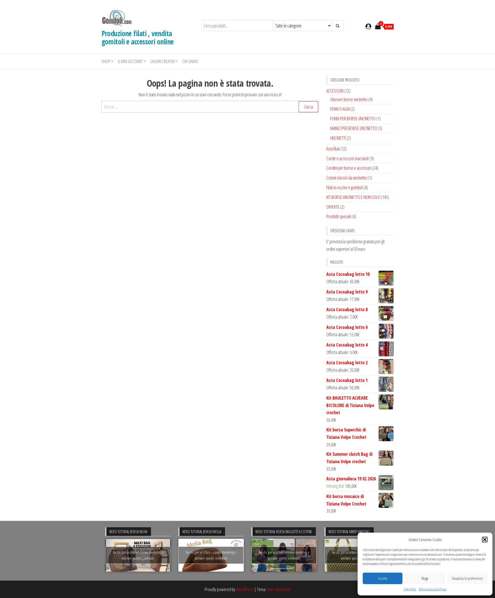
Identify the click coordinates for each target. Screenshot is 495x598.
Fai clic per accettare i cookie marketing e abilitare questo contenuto (138, 555)
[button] (484, 539)
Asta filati (333, 149)
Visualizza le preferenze (467, 578)
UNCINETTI (338, 138)
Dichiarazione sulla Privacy (433, 589)
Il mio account (130, 61)
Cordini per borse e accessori (348, 168)
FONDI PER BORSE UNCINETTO (353, 118)
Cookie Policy (410, 589)
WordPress (245, 589)
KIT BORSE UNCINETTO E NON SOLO (353, 197)
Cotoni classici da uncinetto (346, 178)
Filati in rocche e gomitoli (344, 187)
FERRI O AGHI (340, 109)
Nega (425, 578)
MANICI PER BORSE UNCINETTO (353, 128)
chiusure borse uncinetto (349, 99)
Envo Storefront (278, 589)
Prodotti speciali (338, 216)
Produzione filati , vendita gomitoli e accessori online (138, 37)
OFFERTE (332, 207)
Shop (106, 61)
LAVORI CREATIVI (162, 61)
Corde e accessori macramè (347, 158)
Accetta (382, 578)
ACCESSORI (335, 91)
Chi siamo (190, 61)
